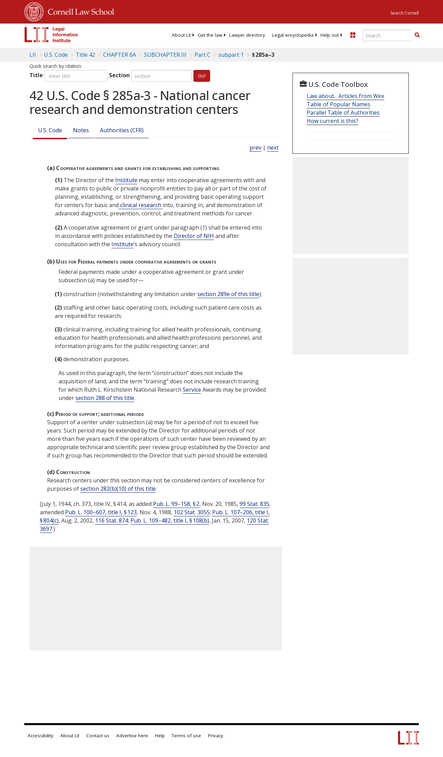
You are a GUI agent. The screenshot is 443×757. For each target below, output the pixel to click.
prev (255, 147)
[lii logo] (51, 34)
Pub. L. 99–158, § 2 (176, 504)
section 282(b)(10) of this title (118, 488)
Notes (81, 130)
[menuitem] (181, 35)
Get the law (210, 35)
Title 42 (85, 55)
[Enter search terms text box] (386, 35)
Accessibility (40, 735)
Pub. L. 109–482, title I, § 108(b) (169, 520)
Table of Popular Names (338, 104)
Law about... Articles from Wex (345, 96)
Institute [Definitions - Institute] (126, 180)
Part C (202, 55)
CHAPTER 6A (119, 55)
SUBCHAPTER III (165, 55)
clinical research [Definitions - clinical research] (141, 205)
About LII (181, 35)
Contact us (97, 735)
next (273, 147)
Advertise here (132, 735)
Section (119, 75)
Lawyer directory (247, 35)
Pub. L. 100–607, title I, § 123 (101, 512)
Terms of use (186, 735)
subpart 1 (231, 55)
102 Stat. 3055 (192, 512)
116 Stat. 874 (111, 520)
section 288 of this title (104, 398)
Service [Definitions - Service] (192, 389)
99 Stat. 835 (254, 504)
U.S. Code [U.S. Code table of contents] (56, 55)
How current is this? (332, 121)
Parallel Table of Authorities (343, 112)
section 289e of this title (228, 294)
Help (160, 735)
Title (36, 75)
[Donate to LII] (353, 35)
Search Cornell (404, 13)
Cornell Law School (79, 10)
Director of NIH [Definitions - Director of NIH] (194, 236)
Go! (202, 75)
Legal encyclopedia (293, 35)
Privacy (215, 735)
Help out (329, 35)
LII (32, 55)
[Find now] (417, 35)
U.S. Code (50, 130)
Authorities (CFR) (122, 130)
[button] (417, 35)
